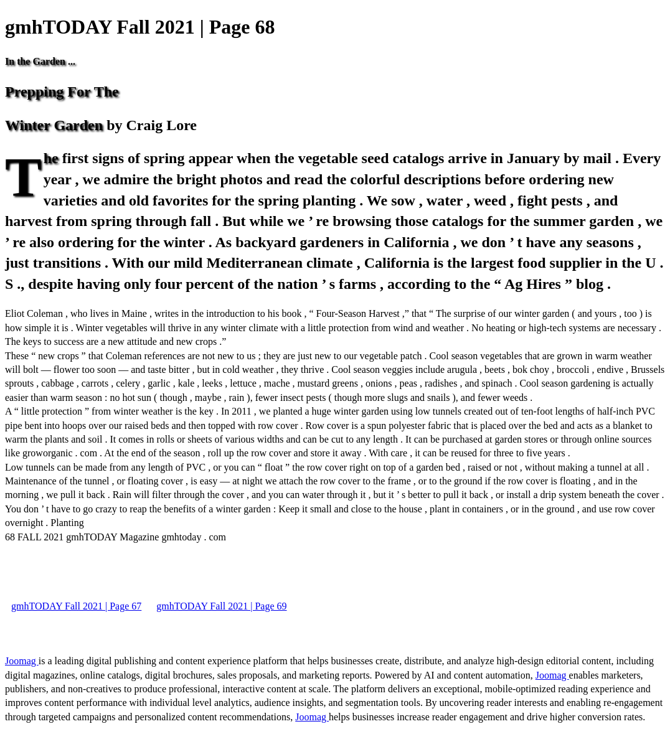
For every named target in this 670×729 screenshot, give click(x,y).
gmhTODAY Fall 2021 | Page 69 (221, 606)
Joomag (22, 661)
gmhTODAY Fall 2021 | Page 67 (76, 606)
